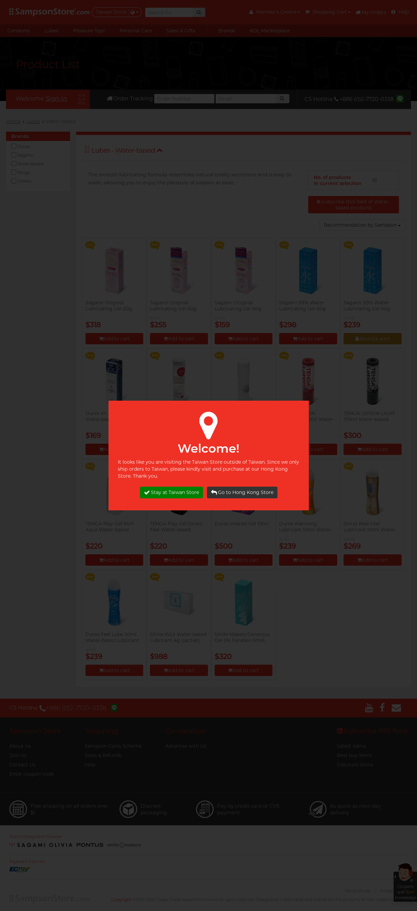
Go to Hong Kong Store (242, 492)
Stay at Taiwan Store (171, 492)
